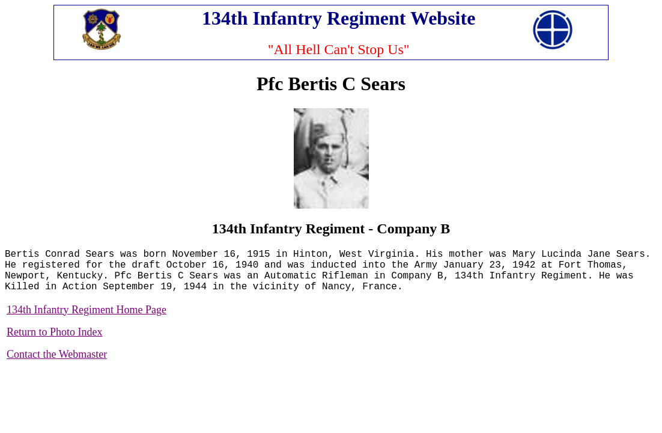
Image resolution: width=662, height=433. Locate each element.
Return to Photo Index (55, 332)
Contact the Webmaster (57, 354)
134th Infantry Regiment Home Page (86, 310)
